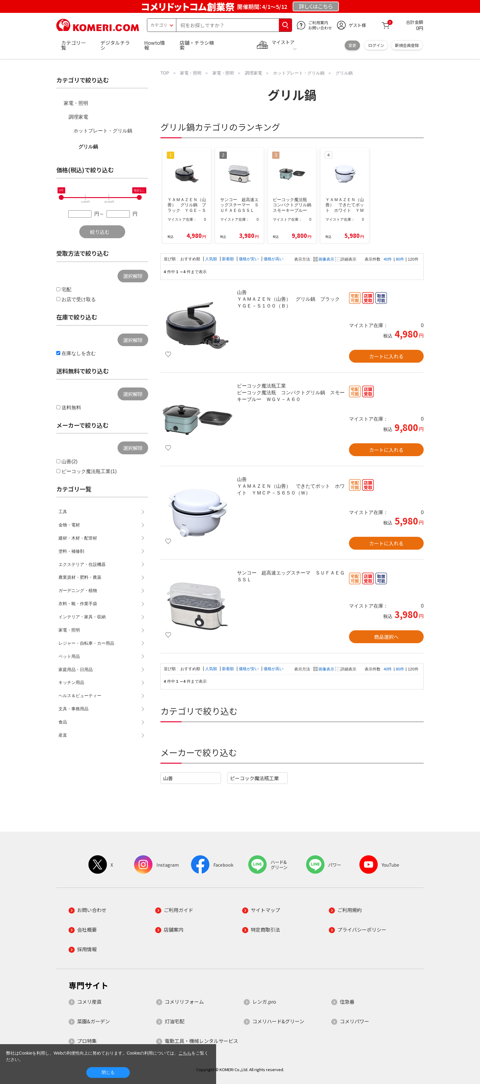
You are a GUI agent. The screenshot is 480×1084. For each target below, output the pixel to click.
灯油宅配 (174, 1021)
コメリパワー (354, 1021)
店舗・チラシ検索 (197, 45)
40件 (388, 259)
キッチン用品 (71, 682)
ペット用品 (69, 656)
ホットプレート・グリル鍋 (102, 130)
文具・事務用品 (73, 708)
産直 (62, 735)
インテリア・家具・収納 (82, 616)
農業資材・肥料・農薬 (79, 577)
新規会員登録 (407, 45)
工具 (62, 511)
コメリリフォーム (184, 1001)
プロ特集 (87, 1040)
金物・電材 (69, 524)
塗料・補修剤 (71, 551)
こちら (184, 1053)
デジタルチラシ (115, 45)
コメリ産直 (89, 1001)
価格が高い (273, 259)
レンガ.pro (264, 1001)
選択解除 (133, 276)
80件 (400, 259)
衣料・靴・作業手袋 (77, 603)
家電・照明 (76, 103)
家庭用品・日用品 (75, 669)
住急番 (347, 1001)
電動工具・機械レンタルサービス (201, 1040)
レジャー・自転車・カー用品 (86, 643)
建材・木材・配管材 (77, 538)
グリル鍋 (88, 146)
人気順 (211, 259)
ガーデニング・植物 (77, 590)
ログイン (376, 45)
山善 (168, 778)
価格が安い (249, 259)
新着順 (228, 259)
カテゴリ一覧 (73, 45)
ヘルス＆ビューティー (79, 695)
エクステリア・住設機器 (82, 564)
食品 (62, 721)
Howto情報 (154, 45)
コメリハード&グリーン (278, 1021)
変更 (352, 45)
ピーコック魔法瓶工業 (254, 778)
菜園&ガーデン (93, 1021)
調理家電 (78, 117)
